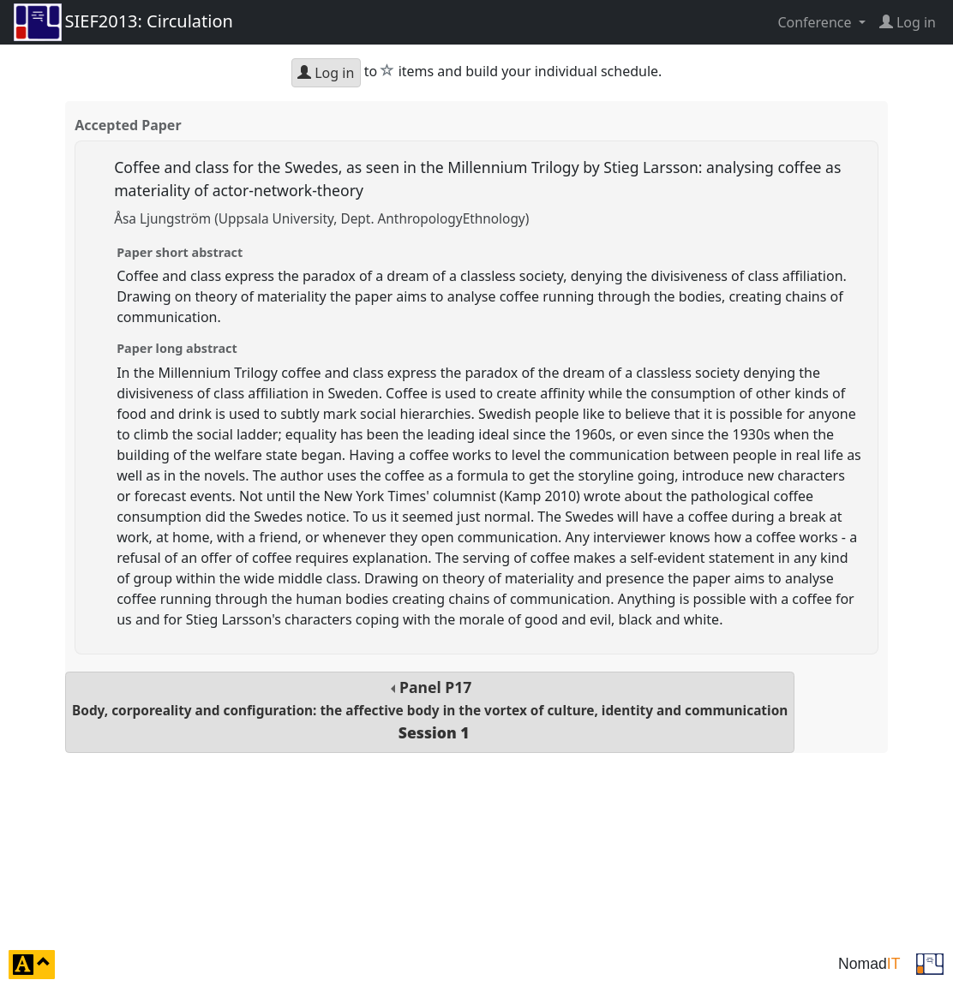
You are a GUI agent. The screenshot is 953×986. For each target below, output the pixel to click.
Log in (325, 72)
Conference (815, 22)
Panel (430, 710)
